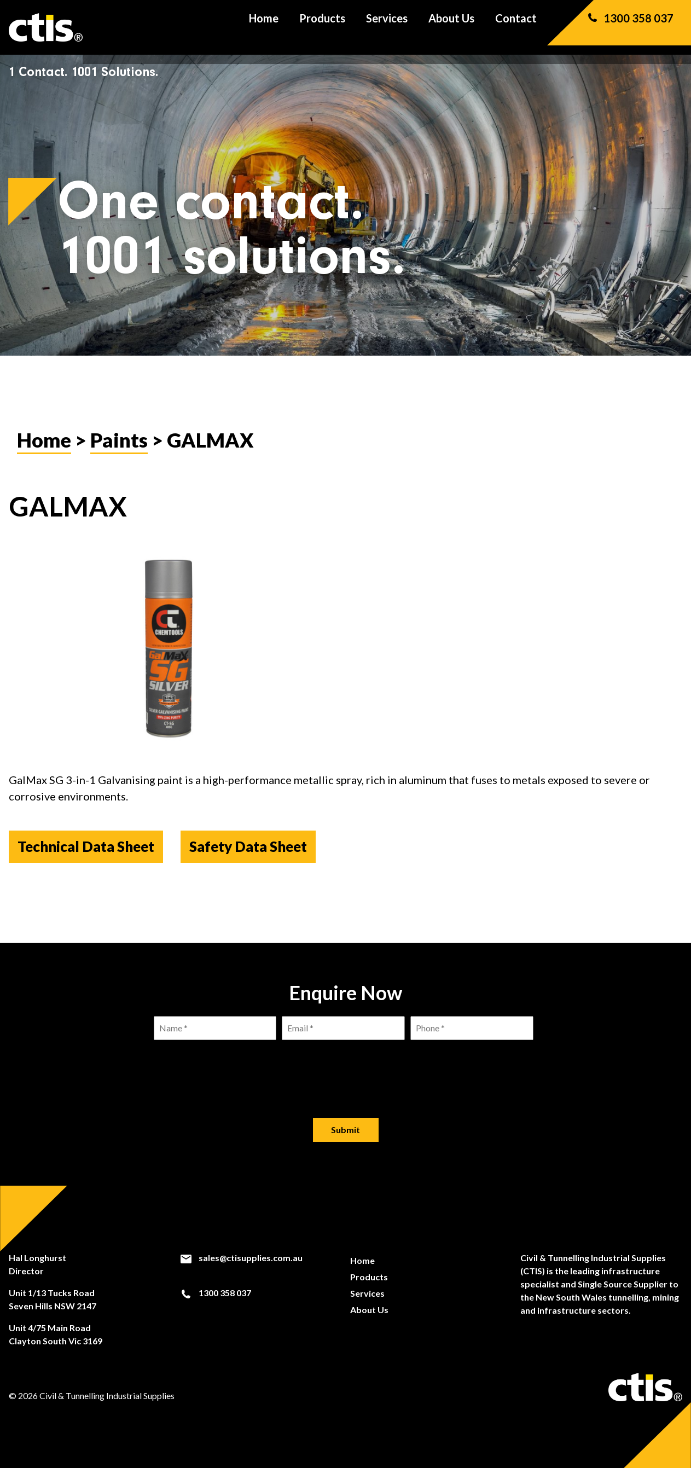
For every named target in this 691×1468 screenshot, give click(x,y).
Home (263, 27)
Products (322, 27)
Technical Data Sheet (86, 846)
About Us (451, 27)
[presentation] (346, 1070)
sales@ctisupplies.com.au (241, 1257)
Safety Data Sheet (248, 846)
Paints (119, 440)
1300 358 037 (629, 27)
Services (387, 27)
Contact (516, 27)
